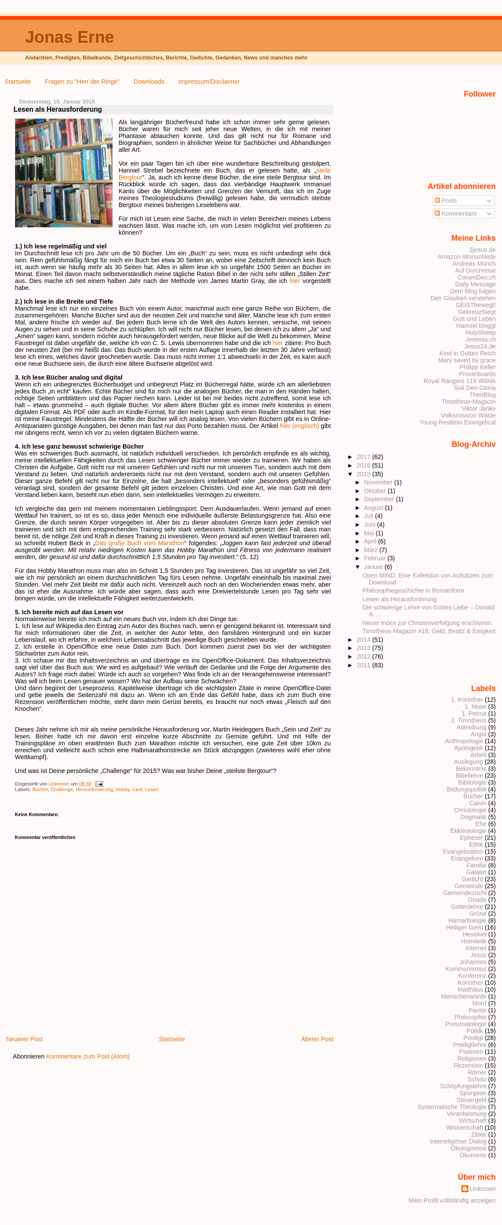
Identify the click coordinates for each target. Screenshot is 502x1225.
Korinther (470, 982)
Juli (369, 515)
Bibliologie (472, 782)
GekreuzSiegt (477, 311)
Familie (476, 865)
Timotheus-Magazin (469, 401)
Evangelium (467, 858)
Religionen (471, 1058)
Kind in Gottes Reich (467, 353)
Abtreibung (471, 727)
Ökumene (473, 1155)
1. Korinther (467, 699)
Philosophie (470, 1017)
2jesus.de (482, 249)
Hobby (122, 789)
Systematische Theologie (451, 1106)
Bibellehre (469, 775)
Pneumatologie (465, 1024)
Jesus (479, 955)
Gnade (477, 899)
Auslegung (468, 761)
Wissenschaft (464, 1127)
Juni (370, 524)
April (371, 541)
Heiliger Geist (464, 927)
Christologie (470, 810)
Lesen (151, 789)
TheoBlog (482, 394)
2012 (364, 656)
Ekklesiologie (468, 830)
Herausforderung (94, 789)
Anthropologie (464, 741)
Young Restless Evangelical (458, 422)
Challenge (61, 789)
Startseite (18, 81)
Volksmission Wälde (468, 415)
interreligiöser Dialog (458, 1141)
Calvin (477, 803)
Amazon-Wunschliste (467, 256)
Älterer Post (317, 1039)
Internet (475, 948)
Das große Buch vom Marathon (139, 543)
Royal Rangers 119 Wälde (460, 380)
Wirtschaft (472, 1120)
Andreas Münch (474, 263)
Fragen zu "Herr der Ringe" (82, 81)
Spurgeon (473, 1093)
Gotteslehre (467, 906)
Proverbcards (477, 374)
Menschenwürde (463, 996)
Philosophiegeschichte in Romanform (413, 590)
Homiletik (473, 941)
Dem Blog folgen (473, 291)
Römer (477, 1072)
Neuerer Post (24, 1039)
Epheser (471, 837)
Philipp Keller (478, 367)
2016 (364, 465)
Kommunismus (466, 968)
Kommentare (456, 213)
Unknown (60, 783)
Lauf (137, 789)
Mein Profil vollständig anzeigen (452, 1200)
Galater (476, 872)
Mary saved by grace (467, 360)
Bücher (40, 789)
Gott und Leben (474, 318)
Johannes (473, 961)
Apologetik (468, 747)
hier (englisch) (299, 425)
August (374, 507)
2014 (364, 639)
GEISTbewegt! (475, 305)
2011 (364, 665)
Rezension (468, 1065)
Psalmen (471, 1051)
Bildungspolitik (466, 789)
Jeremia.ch (480, 339)
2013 (364, 647)
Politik (475, 1030)
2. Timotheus (468, 720)
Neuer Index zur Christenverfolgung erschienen (427, 622)
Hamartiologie (467, 920)
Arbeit (479, 754)
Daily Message (475, 284)
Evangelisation (463, 851)
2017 (364, 456)
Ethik (476, 844)
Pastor (478, 1010)
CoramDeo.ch (477, 277)
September (380, 499)
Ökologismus (468, 1148)
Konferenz (472, 975)
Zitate (478, 1134)
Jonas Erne (69, 37)
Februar (375, 558)
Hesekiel (474, 934)
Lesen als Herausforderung (400, 599)
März (372, 550)
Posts (446, 200)
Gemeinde (469, 886)
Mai (370, 533)
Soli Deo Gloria (475, 387)
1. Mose (475, 706)
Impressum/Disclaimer (208, 81)
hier (295, 280)
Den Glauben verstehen (463, 298)
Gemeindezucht (464, 892)
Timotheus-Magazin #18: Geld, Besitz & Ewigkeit (429, 631)
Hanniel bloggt (476, 325)
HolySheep (480, 332)
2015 (364, 474)
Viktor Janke (479, 408)
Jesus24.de (480, 346)
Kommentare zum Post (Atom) (88, 1056)
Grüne (477, 913)
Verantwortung (466, 1113)
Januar (374, 566)
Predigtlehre (469, 1044)
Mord (479, 1003)
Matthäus (470, 989)
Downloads (149, 81)
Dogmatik (473, 817)
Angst (478, 734)
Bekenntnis (471, 768)
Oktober (376, 490)
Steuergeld (471, 1099)
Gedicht (472, 879)
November (379, 482)
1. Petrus (474, 713)
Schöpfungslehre (463, 1086)
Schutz (476, 1079)
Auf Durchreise (475, 270)
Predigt (473, 1037)
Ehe (480, 823)
